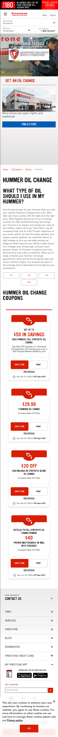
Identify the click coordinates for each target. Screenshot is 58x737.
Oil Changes (17, 169)
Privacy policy (15, 720)
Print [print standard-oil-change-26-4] (38, 426)
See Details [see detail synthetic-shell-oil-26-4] (29, 372)
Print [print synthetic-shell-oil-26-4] (38, 364)
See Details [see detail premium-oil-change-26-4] (29, 498)
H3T (29, 282)
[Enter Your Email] (26, 690)
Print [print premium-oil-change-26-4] (38, 491)
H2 (29, 275)
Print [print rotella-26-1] (38, 563)
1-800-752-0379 (48, 31)
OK (29, 728)
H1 (11, 275)
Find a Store (29, 124)
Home (5, 169)
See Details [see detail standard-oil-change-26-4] (29, 433)
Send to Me (19, 364)
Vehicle (29, 169)
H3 (46, 275)
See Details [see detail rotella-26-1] (29, 570)
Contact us (13, 598)
